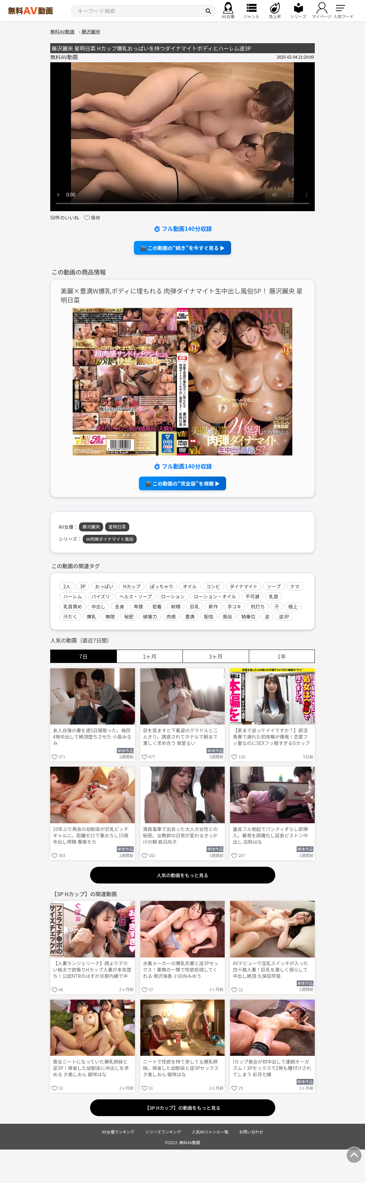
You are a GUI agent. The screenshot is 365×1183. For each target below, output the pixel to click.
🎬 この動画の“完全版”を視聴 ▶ (182, 483)
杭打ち (258, 606)
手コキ (234, 606)
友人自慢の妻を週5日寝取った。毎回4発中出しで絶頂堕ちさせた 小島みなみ (92, 736)
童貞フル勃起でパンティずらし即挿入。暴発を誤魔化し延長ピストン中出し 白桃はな (270, 835)
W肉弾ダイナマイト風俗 (109, 539)
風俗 (227, 616)
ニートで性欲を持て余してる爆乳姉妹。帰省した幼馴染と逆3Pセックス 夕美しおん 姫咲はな (181, 1068)
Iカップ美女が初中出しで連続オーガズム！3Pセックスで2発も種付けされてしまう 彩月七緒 (272, 1068)
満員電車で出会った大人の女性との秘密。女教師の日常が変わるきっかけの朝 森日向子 (180, 835)
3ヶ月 (216, 656)
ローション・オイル (215, 596)
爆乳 (91, 616)
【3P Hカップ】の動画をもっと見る (183, 1107)
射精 (175, 606)
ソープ (274, 586)
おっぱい (104, 586)
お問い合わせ (251, 1131)
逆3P (284, 616)
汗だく (70, 616)
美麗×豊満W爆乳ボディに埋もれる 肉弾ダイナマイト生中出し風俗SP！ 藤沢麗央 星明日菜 (182, 295)
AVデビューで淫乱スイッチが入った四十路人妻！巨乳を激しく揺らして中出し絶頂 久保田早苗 (270, 969)
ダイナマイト (244, 586)
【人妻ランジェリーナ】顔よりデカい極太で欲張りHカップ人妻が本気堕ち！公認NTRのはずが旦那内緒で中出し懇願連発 (92, 970)
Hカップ (131, 586)
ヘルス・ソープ (135, 596)
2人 (67, 586)
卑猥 (138, 606)
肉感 (171, 616)
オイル (190, 586)
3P (83, 586)
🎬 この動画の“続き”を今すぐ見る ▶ (182, 247)
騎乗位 (248, 616)
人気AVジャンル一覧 (210, 1131)
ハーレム (72, 596)
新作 (213, 606)
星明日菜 (117, 526)
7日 (83, 656)
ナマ (295, 586)
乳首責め (72, 606)
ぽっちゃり (161, 586)
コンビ (213, 586)
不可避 (252, 596)
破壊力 (150, 616)
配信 (208, 616)
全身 (119, 606)
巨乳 (194, 606)
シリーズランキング (163, 1131)
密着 (157, 606)
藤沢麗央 (91, 526)
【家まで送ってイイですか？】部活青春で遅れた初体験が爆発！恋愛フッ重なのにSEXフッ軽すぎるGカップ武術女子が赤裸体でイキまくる (271, 737)
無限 (110, 616)
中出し (98, 606)
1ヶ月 (149, 656)
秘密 (129, 616)
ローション (173, 596)
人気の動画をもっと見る (182, 875)
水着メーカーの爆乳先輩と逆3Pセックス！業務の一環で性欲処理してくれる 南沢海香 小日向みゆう (181, 969)
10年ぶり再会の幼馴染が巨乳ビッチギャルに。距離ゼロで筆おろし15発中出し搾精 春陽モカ (91, 835)
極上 (293, 606)
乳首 (273, 596)
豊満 (190, 616)
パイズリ (100, 596)
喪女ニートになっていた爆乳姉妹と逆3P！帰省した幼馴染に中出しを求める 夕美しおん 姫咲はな (91, 1068)
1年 (282, 656)
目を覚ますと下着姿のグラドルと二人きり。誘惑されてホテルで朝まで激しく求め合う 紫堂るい (180, 736)
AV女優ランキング (118, 1131)
